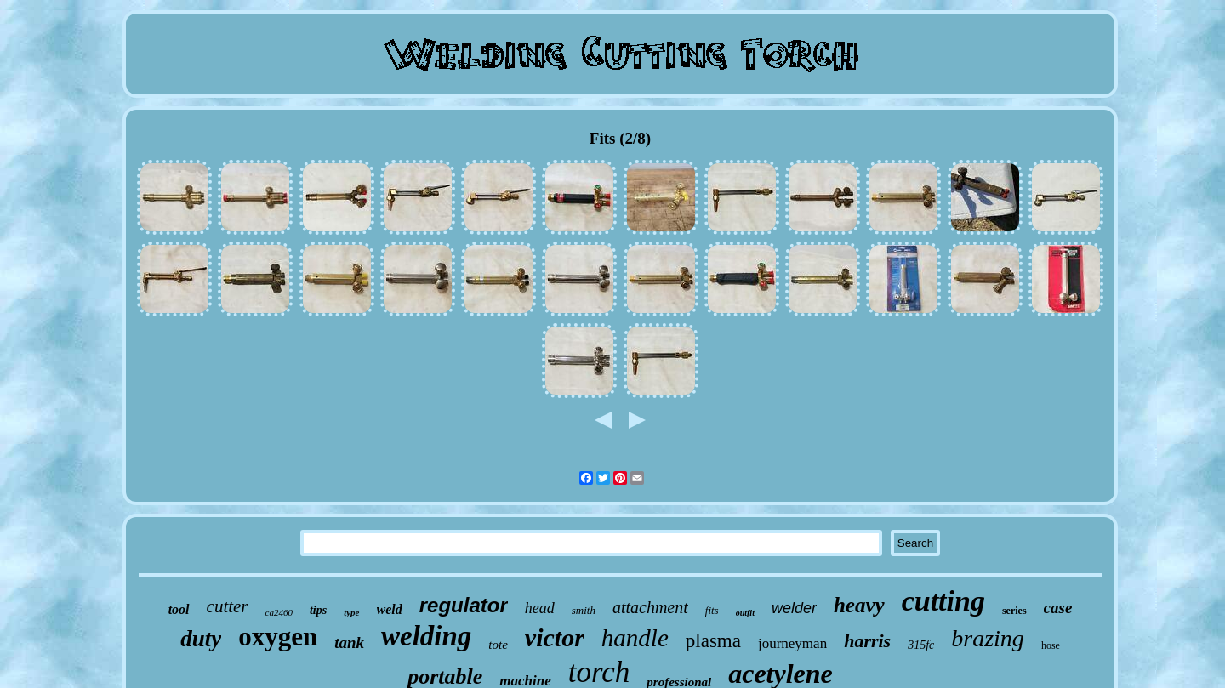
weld (389, 609)
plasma (713, 640)
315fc (921, 645)
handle (635, 637)
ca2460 (279, 612)
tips (318, 610)
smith (583, 610)
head (540, 608)
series (1014, 611)
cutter (227, 606)
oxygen (277, 636)
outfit (745, 612)
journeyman (792, 643)
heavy (859, 605)
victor (554, 637)
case (1058, 608)
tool (179, 609)
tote (498, 644)
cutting (943, 601)
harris (867, 640)
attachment (650, 607)
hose (1050, 645)
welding (426, 636)
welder (794, 608)
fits (712, 610)
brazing (987, 638)
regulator (463, 605)
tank (349, 642)
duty (200, 638)
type (351, 612)
